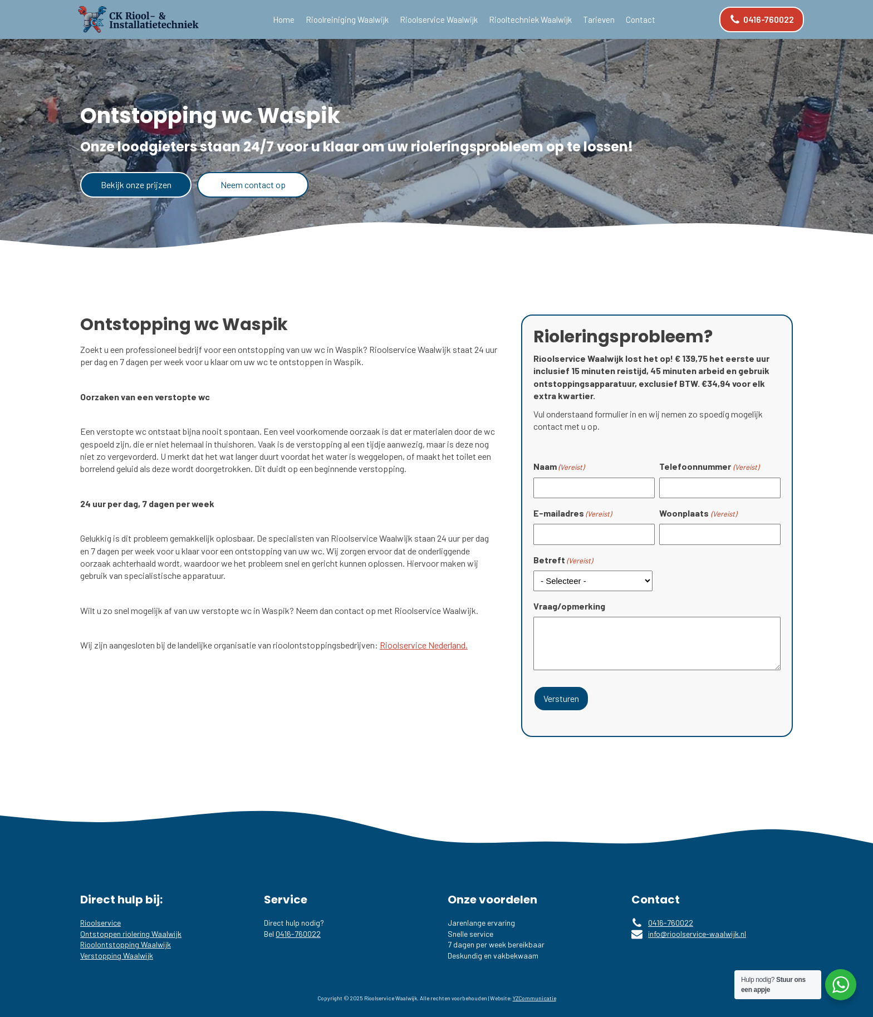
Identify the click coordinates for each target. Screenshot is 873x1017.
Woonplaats (697, 513)
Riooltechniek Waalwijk (530, 19)
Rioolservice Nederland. (424, 645)
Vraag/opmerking (569, 606)
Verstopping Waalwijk (116, 953)
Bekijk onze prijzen (136, 184)
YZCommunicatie (534, 996)
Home (284, 19)
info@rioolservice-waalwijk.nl (697, 931)
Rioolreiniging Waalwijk (347, 19)
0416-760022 (298, 931)
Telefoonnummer (708, 466)
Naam (558, 466)
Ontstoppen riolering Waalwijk (131, 931)
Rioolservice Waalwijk (439, 19)
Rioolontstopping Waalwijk (125, 942)
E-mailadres (572, 513)
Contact (640, 19)
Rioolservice (100, 920)
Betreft (562, 560)
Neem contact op (253, 184)
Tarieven (599, 19)
